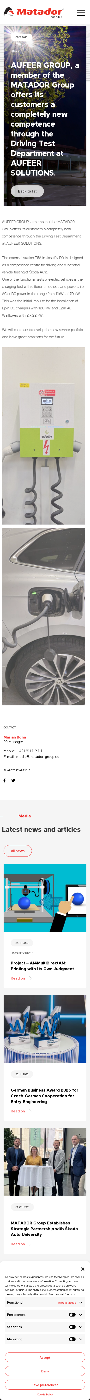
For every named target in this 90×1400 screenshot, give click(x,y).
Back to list (27, 188)
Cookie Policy (45, 1394)
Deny (45, 1371)
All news (18, 850)
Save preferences (45, 1384)
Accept (45, 1357)
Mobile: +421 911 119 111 (23, 750)
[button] (82, 1267)
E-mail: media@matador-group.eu (31, 756)
